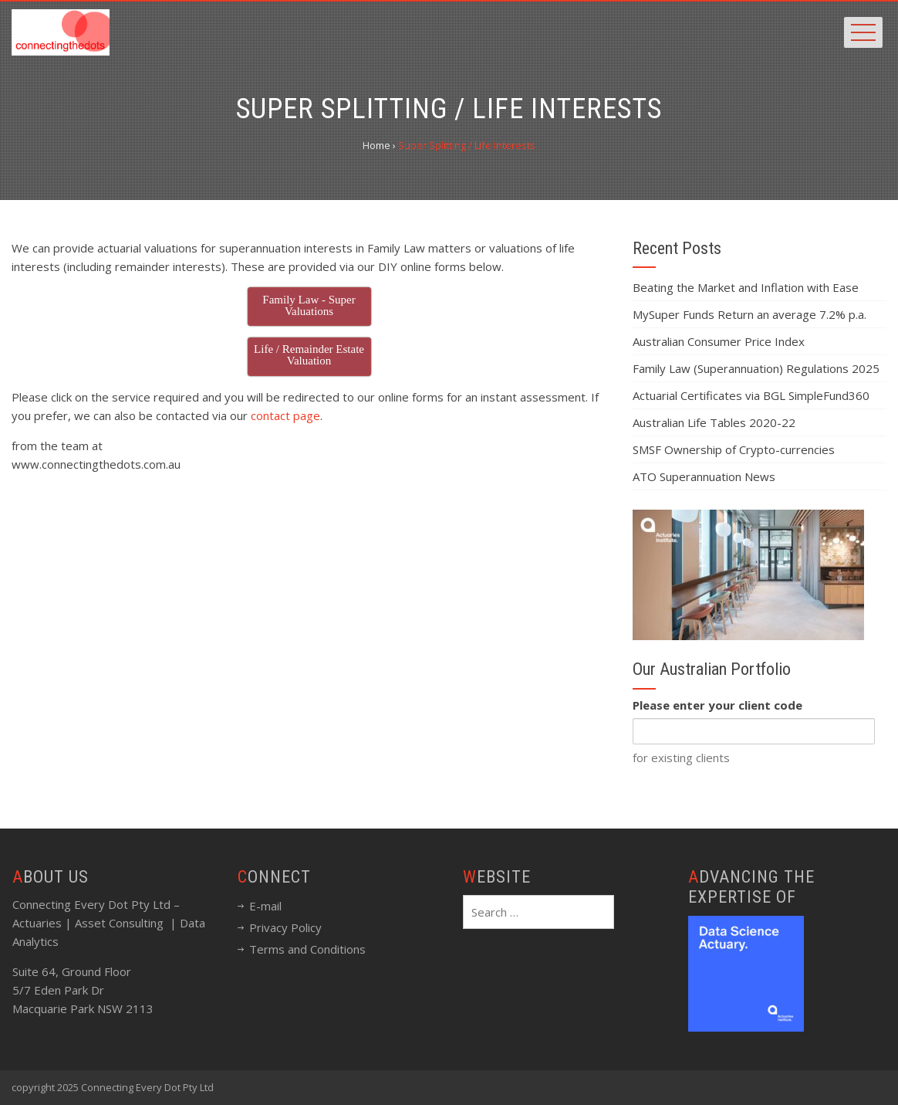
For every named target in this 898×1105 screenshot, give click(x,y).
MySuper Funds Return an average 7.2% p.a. (749, 314)
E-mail (265, 905)
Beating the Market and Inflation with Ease (746, 287)
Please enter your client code (717, 705)
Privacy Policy (285, 927)
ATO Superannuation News (704, 476)
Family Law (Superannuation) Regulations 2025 (756, 368)
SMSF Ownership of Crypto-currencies (734, 449)
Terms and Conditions (307, 949)
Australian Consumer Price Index (719, 341)
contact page (285, 415)
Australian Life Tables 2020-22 (714, 422)
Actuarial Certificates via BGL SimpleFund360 (751, 395)
